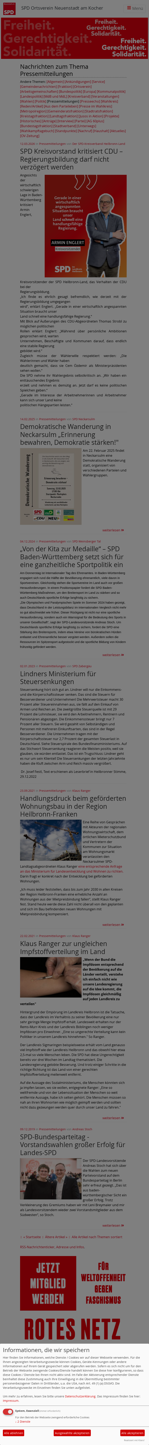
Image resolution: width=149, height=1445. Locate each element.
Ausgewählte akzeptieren (72, 1433)
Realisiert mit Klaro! (134, 1440)
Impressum (10, 1401)
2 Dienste (22, 1421)
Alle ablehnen (13, 1433)
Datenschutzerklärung (80, 1396)
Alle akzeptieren (132, 1433)
